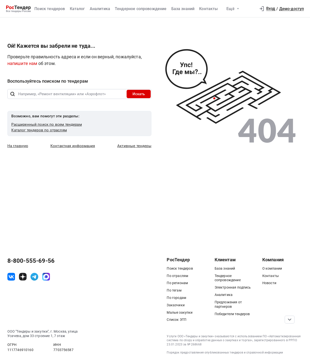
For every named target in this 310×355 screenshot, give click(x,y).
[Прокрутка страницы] (289, 320)
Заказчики (175, 305)
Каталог (77, 8)
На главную (17, 146)
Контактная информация (72, 146)
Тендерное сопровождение (141, 8)
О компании (272, 268)
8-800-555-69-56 (31, 261)
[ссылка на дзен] (23, 277)
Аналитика (100, 8)
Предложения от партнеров (228, 304)
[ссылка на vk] (11, 277)
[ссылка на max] (46, 277)
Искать (139, 94)
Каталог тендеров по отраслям (39, 130)
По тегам (174, 290)
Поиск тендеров (49, 8)
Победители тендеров (232, 314)
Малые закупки (179, 312)
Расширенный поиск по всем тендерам (46, 124)
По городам (176, 298)
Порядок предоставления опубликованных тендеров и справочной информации (225, 352)
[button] (250, 9)
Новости (269, 283)
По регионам (177, 283)
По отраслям (177, 276)
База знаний (183, 8)
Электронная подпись (233, 287)
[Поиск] (12, 94)
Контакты (208, 8)
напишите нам (22, 63)
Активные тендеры (134, 146)
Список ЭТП (176, 320)
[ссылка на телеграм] (34, 277)
